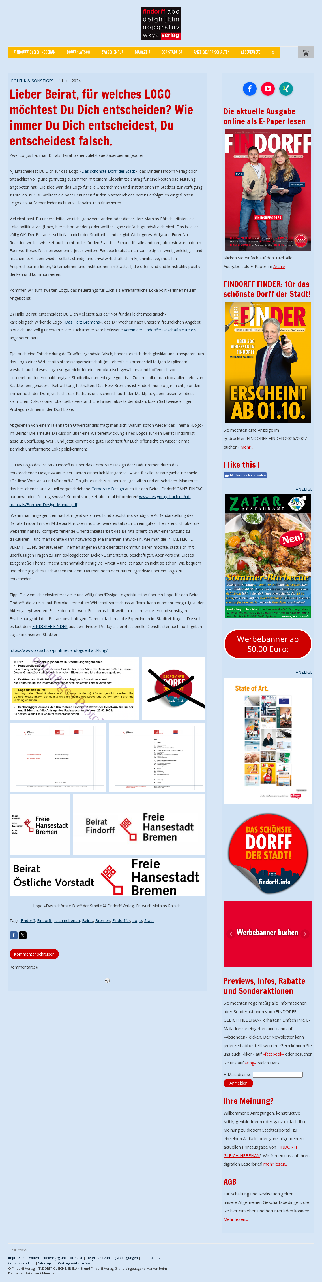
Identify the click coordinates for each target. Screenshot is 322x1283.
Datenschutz (150, 1257)
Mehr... (247, 447)
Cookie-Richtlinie (21, 1263)
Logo (137, 920)
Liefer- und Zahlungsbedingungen (112, 1257)
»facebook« (273, 1054)
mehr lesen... (275, 1164)
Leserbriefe (250, 52)
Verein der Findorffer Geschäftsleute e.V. (160, 330)
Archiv (279, 266)
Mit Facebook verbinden (245, 475)
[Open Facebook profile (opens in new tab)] (250, 89)
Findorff (28, 920)
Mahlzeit (142, 52)
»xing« (250, 1063)
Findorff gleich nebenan (58, 920)
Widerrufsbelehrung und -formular (56, 1257)
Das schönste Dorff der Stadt (108, 171)
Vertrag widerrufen (74, 1263)
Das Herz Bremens (82, 322)
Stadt (149, 920)
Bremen (102, 920)
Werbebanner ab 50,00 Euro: (268, 643)
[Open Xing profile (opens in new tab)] (286, 89)
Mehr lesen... (236, 1219)
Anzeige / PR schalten (212, 52)
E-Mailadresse (238, 1074)
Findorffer (121, 920)
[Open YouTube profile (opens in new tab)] (268, 89)
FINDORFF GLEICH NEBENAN (34, 52)
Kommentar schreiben (34, 954)
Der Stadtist (172, 52)
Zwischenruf (112, 52)
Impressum (16, 1257)
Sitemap (44, 1263)
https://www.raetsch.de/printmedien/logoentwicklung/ (59, 650)
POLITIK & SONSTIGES (33, 80)
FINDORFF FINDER (50, 626)
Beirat (87, 920)
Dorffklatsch (78, 52)
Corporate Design (107, 488)
